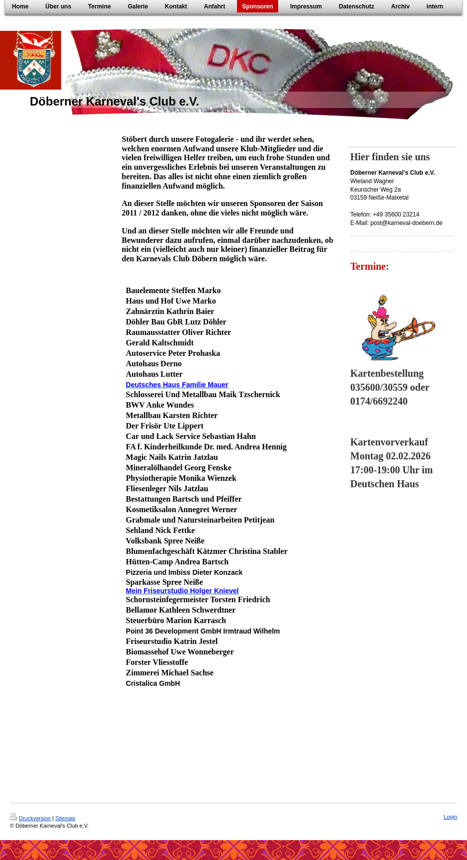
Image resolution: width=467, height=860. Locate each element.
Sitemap (65, 818)
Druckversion (30, 818)
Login (450, 817)
